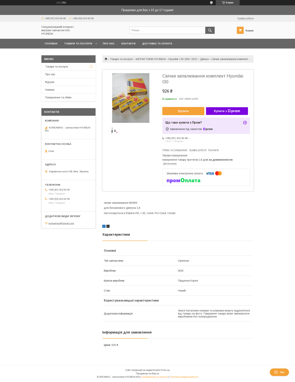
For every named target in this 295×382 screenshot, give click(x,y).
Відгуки (49, 82)
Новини (49, 89)
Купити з (227, 111)
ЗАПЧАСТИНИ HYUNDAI (150, 59)
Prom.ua (165, 370)
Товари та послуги (78, 43)
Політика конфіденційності (184, 377)
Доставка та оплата (157, 43)
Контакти (128, 43)
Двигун (204, 59)
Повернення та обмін (58, 97)
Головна (51, 43)
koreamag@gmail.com (61, 223)
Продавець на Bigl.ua (147, 373)
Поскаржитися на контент (154, 377)
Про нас (109, 43)
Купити (183, 111)
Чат (279, 372)
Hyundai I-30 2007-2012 (182, 59)
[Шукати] (210, 30)
